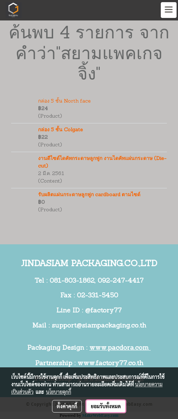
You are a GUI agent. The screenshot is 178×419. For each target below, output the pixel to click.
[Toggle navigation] (169, 10)
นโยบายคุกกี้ (58, 392)
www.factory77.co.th (110, 363)
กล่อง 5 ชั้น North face (64, 101)
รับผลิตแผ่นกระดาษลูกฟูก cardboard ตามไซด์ (89, 195)
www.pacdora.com (120, 348)
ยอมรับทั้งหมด (106, 406)
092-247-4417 (121, 281)
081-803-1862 (72, 281)
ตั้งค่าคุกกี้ (67, 406)
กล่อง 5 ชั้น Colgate (60, 130)
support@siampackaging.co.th (99, 326)
